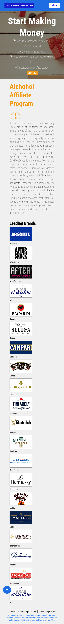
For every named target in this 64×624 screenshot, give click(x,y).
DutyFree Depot (51, 612)
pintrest (7, 590)
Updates (29, 612)
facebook (7, 590)
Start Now (32, 73)
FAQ (35, 612)
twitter (7, 590)
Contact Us (11, 612)
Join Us (41, 612)
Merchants (21, 612)
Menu (55, 5)
